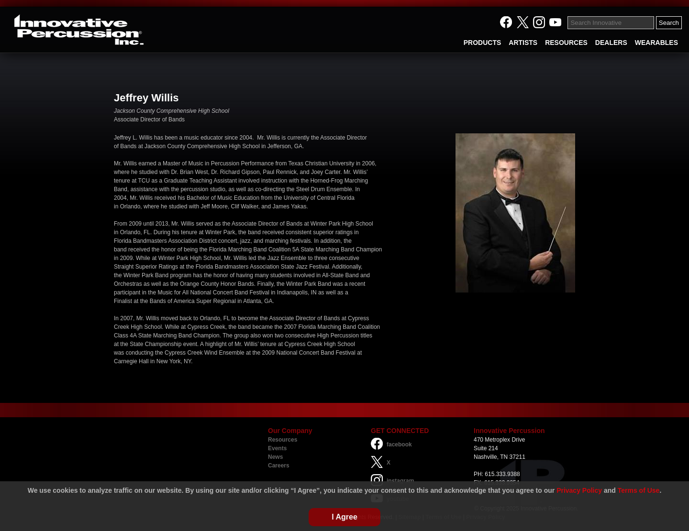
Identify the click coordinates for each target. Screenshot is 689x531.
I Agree (344, 517)
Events (277, 448)
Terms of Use (639, 490)
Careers (278, 465)
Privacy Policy (579, 490)
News (275, 457)
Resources (282, 439)
